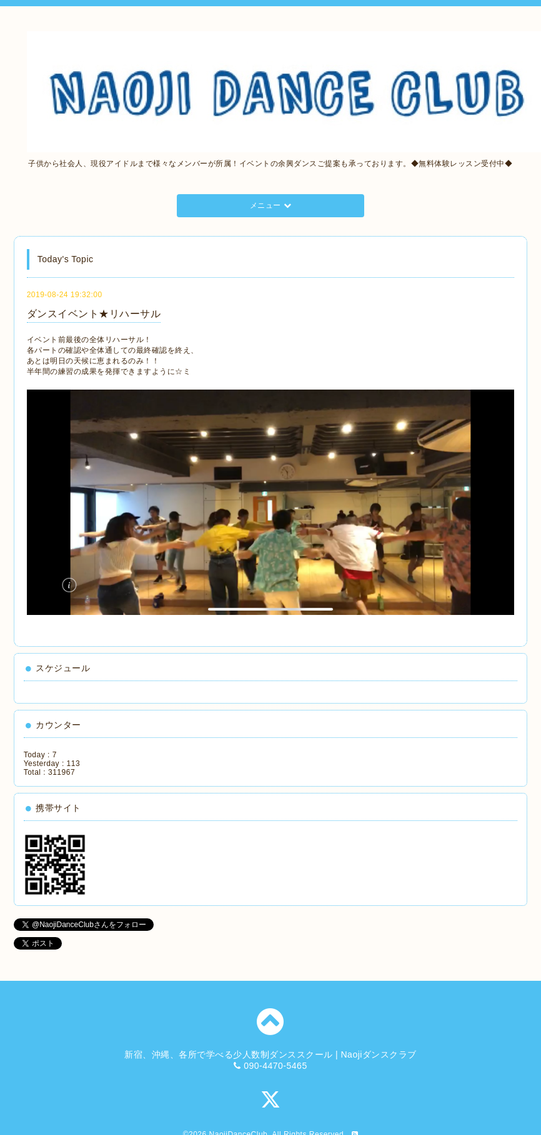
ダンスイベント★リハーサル (94, 313)
